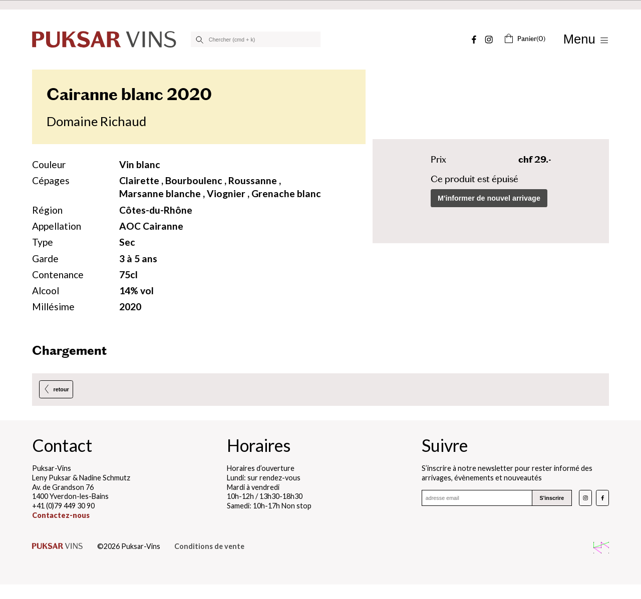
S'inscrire (552, 498)
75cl (128, 274)
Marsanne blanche (160, 193)
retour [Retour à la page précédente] (56, 389)
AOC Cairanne (151, 226)
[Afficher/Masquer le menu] (586, 39)
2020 (130, 306)
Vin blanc (139, 164)
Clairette (139, 180)
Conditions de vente (209, 546)
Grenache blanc (286, 193)
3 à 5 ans (138, 258)
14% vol (136, 290)
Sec (127, 242)
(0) (524, 39)
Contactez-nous (61, 515)
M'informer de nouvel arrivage (489, 198)
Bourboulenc (193, 180)
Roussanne (252, 180)
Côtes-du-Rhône (155, 210)
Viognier (226, 193)
